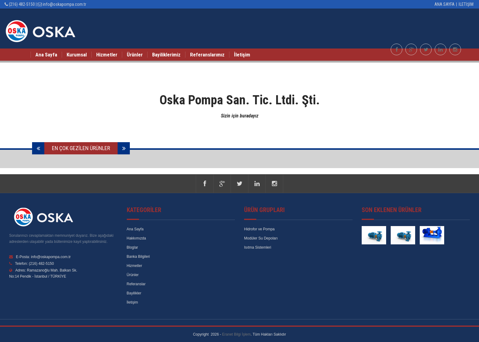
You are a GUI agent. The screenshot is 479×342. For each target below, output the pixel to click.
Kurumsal (77, 55)
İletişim (466, 4)
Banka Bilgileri (138, 256)
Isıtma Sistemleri (257, 247)
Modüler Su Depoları (261, 238)
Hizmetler (106, 55)
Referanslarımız (207, 55)
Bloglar (132, 247)
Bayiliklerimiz (166, 55)
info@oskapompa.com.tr (64, 4)
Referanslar (136, 284)
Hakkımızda (136, 238)
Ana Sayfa (444, 4)
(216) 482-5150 (22, 4)
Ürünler (135, 55)
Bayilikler (134, 293)
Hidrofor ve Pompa (259, 229)
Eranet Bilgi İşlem (236, 334)
